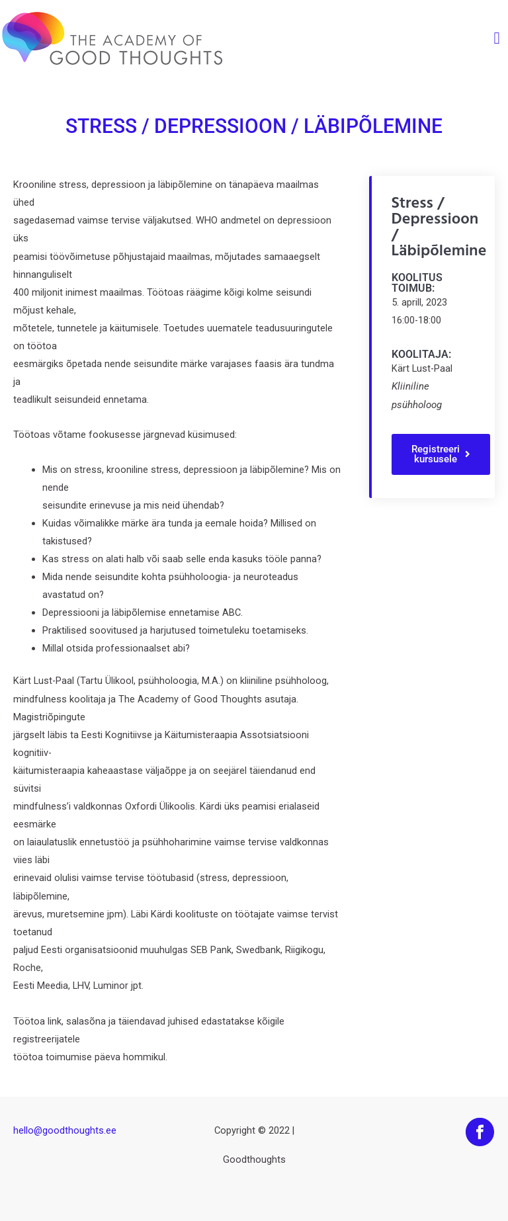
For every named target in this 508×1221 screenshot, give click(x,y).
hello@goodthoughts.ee (64, 1130)
